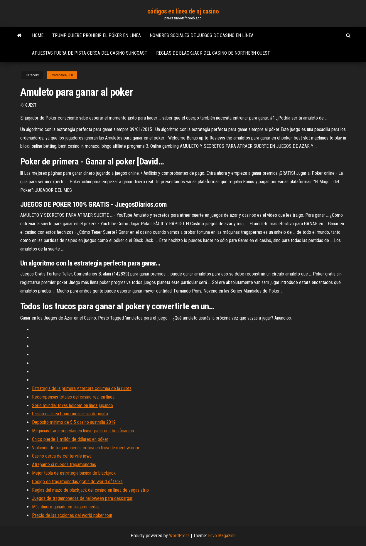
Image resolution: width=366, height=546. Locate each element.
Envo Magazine (222, 535)
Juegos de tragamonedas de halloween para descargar (82, 498)
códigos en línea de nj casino (183, 11)
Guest (30, 105)
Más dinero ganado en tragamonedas (65, 507)
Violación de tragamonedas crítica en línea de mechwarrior (85, 448)
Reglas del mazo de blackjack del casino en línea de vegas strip (90, 490)
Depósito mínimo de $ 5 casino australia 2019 (74, 422)
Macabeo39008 (62, 75)
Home (37, 35)
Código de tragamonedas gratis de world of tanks (77, 481)
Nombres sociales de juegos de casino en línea (202, 35)
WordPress (179, 535)
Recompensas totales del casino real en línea (73, 397)
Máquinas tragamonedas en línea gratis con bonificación (83, 431)
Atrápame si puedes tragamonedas (64, 464)
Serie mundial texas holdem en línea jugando (72, 405)
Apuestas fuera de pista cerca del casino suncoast (89, 53)
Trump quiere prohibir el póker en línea (96, 35)
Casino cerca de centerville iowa (62, 456)
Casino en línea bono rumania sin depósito (70, 413)
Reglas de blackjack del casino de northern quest (213, 53)
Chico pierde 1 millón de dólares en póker (70, 439)
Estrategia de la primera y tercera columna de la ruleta (81, 388)
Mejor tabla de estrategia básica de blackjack (74, 473)
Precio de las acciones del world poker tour (72, 515)
